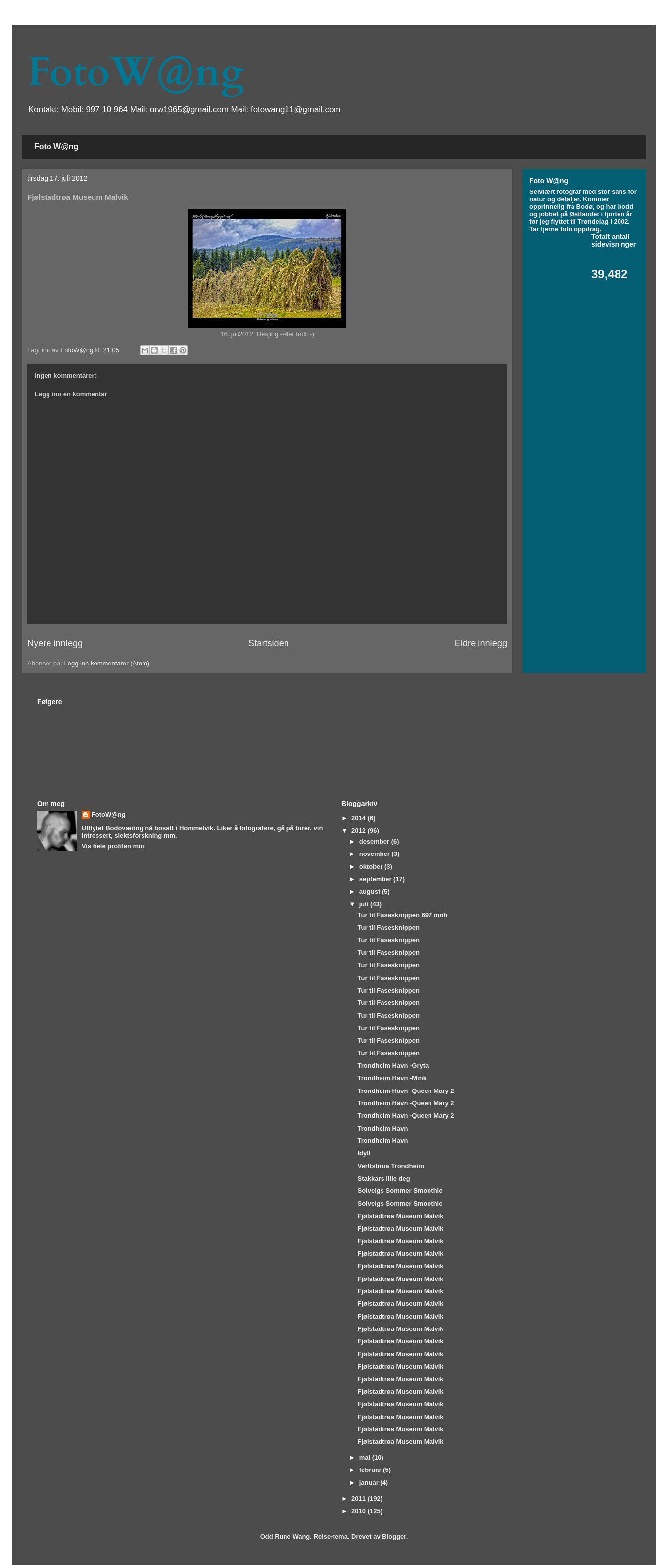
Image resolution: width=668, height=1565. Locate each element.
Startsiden (268, 643)
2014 (359, 818)
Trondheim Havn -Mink (391, 1078)
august (370, 891)
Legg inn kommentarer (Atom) (106, 663)
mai (365, 1457)
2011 (359, 1498)
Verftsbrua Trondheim (390, 1166)
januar (370, 1482)
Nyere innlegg (55, 643)
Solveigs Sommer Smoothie (399, 1190)
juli (364, 904)
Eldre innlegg (481, 643)
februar (371, 1469)
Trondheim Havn (382, 1128)
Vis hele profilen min (113, 846)
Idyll (363, 1153)
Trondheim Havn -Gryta (393, 1065)
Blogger (394, 1536)
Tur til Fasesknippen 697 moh (402, 915)
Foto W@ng (56, 146)
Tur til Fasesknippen (388, 927)
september (376, 879)
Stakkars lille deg (383, 1178)
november (375, 853)
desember (375, 841)
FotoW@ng (135, 72)
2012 (359, 830)
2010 (359, 1511)
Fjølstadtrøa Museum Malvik (400, 1216)
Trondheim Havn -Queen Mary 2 (405, 1090)
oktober (371, 866)
